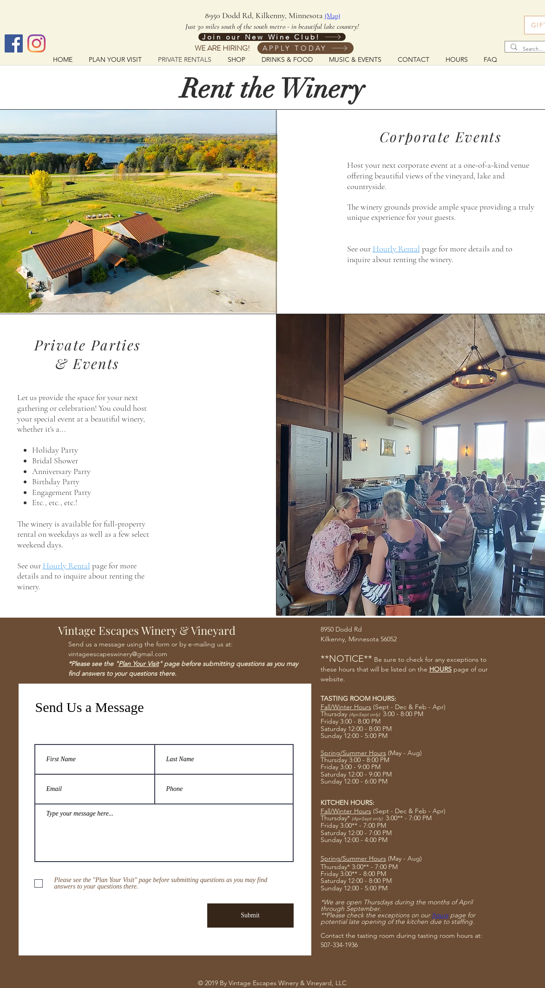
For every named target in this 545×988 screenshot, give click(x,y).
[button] (287, 59)
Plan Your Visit (138, 663)
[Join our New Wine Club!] (272, 37)
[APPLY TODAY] (305, 48)
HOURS (440, 669)
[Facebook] (14, 43)
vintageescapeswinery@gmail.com (117, 654)
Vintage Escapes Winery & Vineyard (147, 630)
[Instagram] (36, 43)
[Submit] (250, 915)
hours (440, 915)
